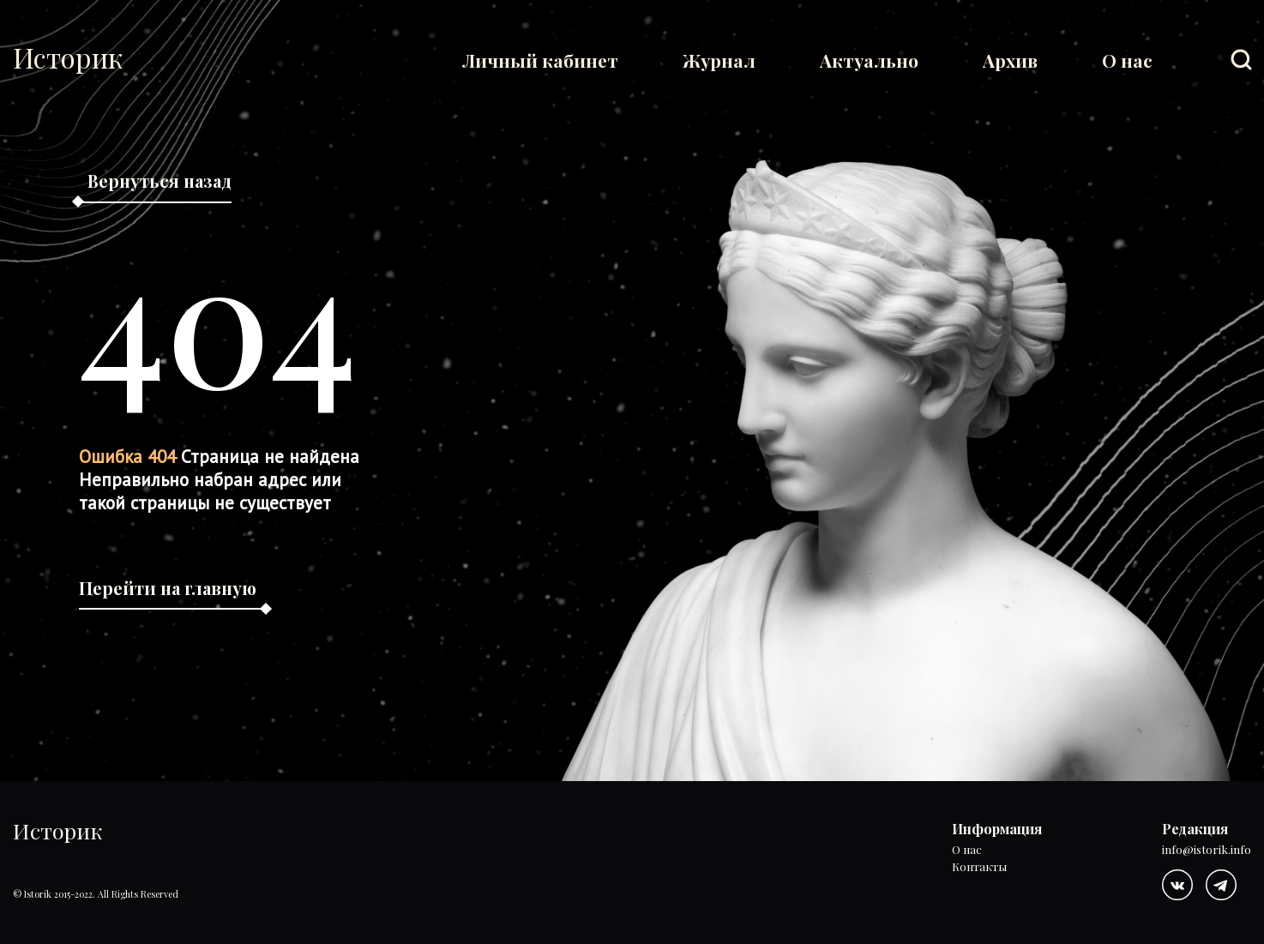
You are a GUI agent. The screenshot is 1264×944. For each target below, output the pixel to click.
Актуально (869, 60)
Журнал (719, 60)
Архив (1010, 60)
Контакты (979, 867)
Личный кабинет (540, 60)
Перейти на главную (167, 587)
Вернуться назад (159, 180)
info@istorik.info (1206, 850)
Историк (68, 57)
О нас (1127, 60)
